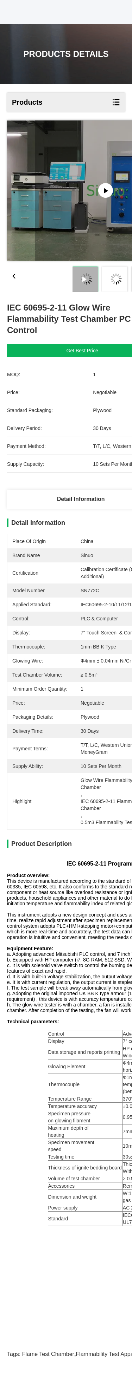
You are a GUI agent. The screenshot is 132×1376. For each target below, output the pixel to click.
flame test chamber (48, 1354)
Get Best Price (82, 350)
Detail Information (81, 499)
